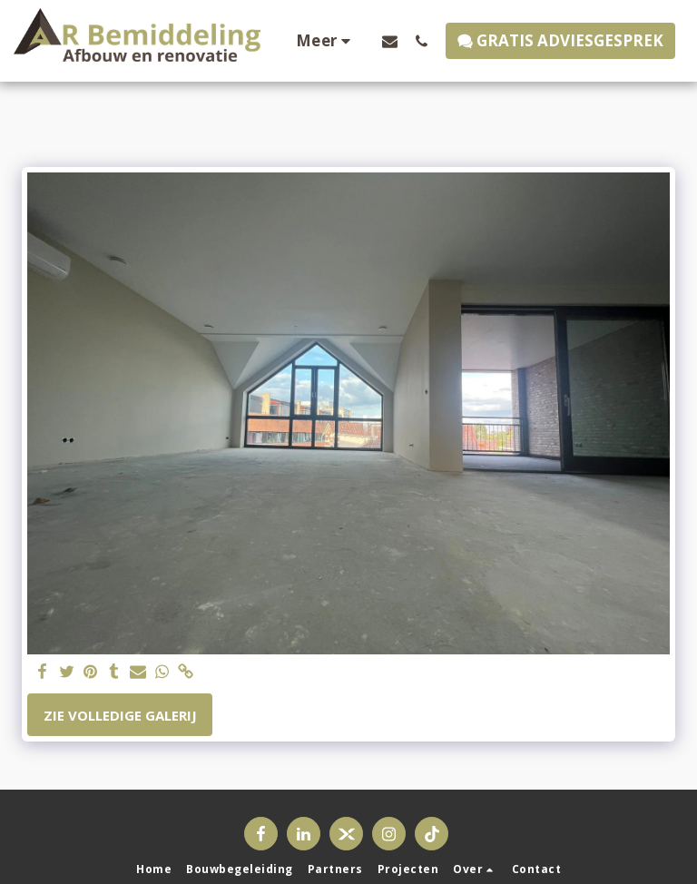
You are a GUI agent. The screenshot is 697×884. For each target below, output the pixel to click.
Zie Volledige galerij (120, 715)
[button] (390, 41)
